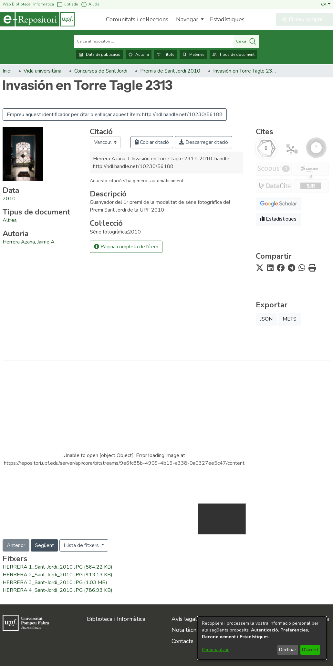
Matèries (193, 54)
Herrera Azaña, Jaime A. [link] (29, 241)
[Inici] (37, 19)
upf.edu (67, 4)
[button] (325, 4)
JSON (266, 319)
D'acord (310, 650)
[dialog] (262, 638)
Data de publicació (99, 54)
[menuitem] (189, 19)
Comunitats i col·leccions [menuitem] (137, 19)
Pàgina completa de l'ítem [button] (126, 246)
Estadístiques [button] (278, 219)
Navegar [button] (187, 19)
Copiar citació (152, 142)
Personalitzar (215, 650)
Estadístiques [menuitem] (227, 19)
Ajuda (90, 4)
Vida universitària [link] (42, 71)
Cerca (246, 41)
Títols (165, 54)
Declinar (287, 650)
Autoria (138, 54)
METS (290, 319)
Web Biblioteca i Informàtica (28, 4)
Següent (44, 545)
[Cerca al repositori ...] (154, 41)
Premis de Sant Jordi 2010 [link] (170, 71)
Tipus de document (233, 54)
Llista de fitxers (82, 545)
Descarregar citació (203, 142)
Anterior (16, 545)
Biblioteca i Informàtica (116, 619)
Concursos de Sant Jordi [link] (100, 71)
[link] (10, 220)
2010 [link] (9, 198)
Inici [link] (7, 71)
